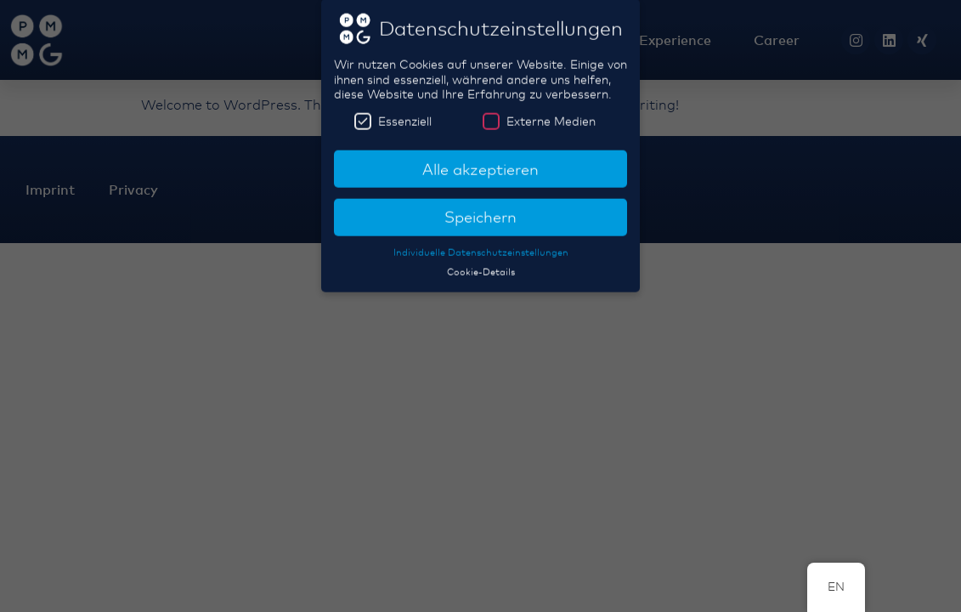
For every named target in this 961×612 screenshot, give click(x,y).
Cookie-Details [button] (481, 264)
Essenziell (393, 113)
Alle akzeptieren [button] (480, 161)
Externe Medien (539, 113)
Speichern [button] (480, 209)
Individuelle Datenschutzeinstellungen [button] (480, 245)
